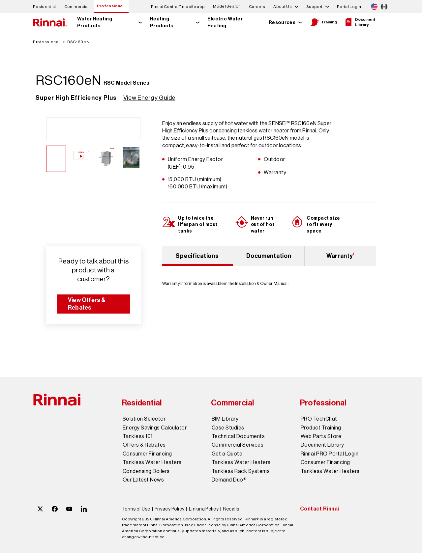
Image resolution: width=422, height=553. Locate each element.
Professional (110, 6)
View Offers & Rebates (87, 303)
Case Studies (228, 428)
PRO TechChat (319, 419)
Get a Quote (227, 454)
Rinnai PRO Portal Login (329, 454)
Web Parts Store (321, 436)
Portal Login (349, 6)
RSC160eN (78, 42)
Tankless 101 (138, 436)
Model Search (227, 6)
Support (314, 6)
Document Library (360, 22)
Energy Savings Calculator (155, 428)
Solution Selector (144, 419)
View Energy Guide (149, 98)
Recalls (231, 509)
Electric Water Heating (225, 22)
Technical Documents (238, 436)
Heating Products (161, 22)
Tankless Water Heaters (152, 462)
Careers (257, 6)
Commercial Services (237, 445)
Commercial (76, 6)
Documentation (268, 256)
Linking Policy (204, 509)
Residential (44, 6)
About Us (282, 6)
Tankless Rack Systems (241, 471)
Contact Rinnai (319, 509)
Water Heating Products (94, 22)
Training (323, 22)
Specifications (197, 256)
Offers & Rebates (144, 445)
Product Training (321, 428)
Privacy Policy (170, 509)
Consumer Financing (147, 454)
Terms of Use (136, 509)
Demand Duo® (229, 480)
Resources (282, 22)
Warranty (340, 255)
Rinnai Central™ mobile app (178, 6)
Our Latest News (143, 480)
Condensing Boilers (146, 471)
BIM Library (225, 419)
